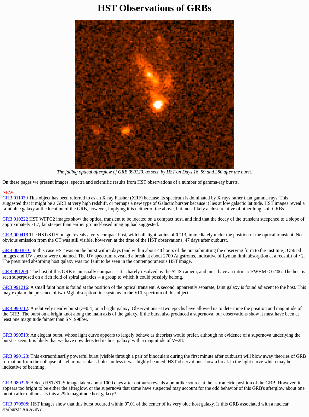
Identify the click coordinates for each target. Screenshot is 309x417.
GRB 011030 (15, 197)
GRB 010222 (15, 218)
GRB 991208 (15, 271)
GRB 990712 (15, 308)
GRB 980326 (15, 382)
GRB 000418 (15, 234)
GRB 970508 (15, 403)
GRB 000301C (16, 250)
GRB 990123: (15, 356)
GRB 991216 (15, 287)
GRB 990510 (15, 335)
